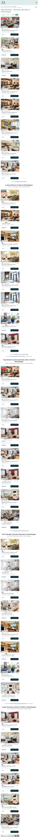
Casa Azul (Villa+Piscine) (25, 29)
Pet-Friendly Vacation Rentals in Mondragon (17, 366)
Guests (12, 14)
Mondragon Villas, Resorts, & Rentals (17, 187)
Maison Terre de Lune (24, 250)
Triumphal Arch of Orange (25, 771)
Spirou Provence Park (6, 760)
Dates (2, 14)
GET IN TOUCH (28, 828)
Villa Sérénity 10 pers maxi (25, 319)
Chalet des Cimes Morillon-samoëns (27, 658)
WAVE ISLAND (23, 744)
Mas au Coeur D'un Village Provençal (9, 427)
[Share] (36, 7)
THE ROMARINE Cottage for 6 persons (9, 618)
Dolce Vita (4, 528)
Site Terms (28, 830)
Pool (2, 701)
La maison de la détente (25, 270)
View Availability (13, 122)
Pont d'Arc (4, 751)
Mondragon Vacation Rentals (21, 97)
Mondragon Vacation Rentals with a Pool (21, 278)
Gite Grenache (23, 598)
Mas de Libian (23, 768)
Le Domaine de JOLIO (24, 118)
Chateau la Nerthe (24, 778)
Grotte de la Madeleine (6, 768)
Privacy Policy (27, 833)
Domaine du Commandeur (7, 49)
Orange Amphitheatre (24, 751)
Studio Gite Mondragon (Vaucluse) (27, 508)
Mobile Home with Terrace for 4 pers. (27, 548)
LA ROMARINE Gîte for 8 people (26, 407)
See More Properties (19, 485)
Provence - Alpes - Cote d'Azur (6, 120)
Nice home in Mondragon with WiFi (9, 407)
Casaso (21, 230)
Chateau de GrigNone (24, 748)
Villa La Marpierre (23, 299)
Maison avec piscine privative (7, 319)
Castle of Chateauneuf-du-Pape (8, 744)
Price (7, 14)
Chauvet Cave (4, 748)
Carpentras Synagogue (6, 778)
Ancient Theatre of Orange (25, 763)
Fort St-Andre (4, 755)
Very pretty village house (7, 359)
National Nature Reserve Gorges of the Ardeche (28, 756)
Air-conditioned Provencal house (8, 598)
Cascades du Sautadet (24, 775)
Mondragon (13, 120)
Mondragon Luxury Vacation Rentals (21, 185)
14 (27, 684)
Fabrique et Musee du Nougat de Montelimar (8, 764)
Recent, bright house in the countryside (10, 29)
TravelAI (14, 828)
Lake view (12, 701)
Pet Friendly (6, 701)
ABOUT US (29, 825)
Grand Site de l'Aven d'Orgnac (26, 760)
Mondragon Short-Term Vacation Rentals (21, 666)
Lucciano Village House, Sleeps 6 (26, 339)
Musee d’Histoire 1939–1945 (7, 771)
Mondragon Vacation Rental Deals (21, 576)
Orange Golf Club (5, 775)
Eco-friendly (17, 701)
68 (27, 682)
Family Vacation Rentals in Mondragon (19, 455)
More (17, 14)
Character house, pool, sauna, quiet (27, 89)
